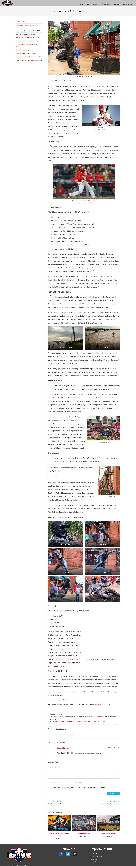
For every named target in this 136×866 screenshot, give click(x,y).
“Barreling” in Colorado (21, 34)
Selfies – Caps (106, 4)
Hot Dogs (60, 734)
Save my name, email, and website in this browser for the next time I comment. (79, 787)
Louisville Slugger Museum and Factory (25, 44)
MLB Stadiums (66, 734)
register (98, 704)
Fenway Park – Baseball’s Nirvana (24, 56)
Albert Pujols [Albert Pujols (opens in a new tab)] (59, 714)
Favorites (116, 4)
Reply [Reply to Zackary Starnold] (118, 747)
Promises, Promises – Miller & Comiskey (26, 60)
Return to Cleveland (84, 833)
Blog (88, 4)
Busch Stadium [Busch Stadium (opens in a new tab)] (60, 728)
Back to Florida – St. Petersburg (24, 37)
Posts (71, 734)
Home (81, 4)
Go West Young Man (108, 833)
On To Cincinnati (20, 50)
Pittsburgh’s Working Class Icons (24, 41)
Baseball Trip (54, 734)
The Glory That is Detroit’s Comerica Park (26, 25)
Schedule (95, 4)
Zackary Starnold (63, 748)
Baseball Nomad (127, 4)
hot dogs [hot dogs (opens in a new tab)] (63, 611)
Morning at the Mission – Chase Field (59, 834)
